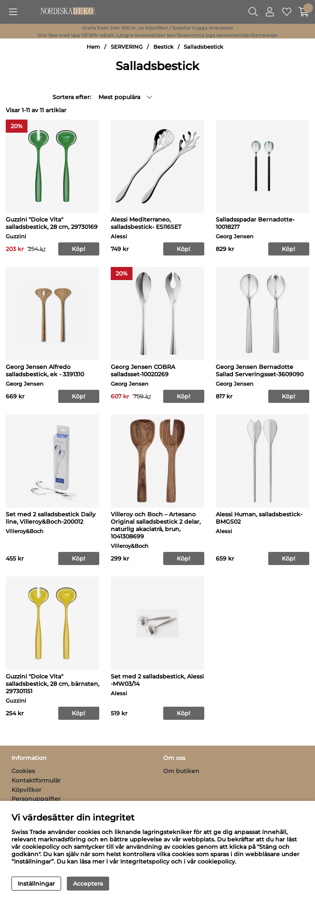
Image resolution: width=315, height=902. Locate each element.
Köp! (288, 558)
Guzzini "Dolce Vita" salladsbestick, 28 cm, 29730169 (52, 223)
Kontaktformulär (36, 780)
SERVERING (127, 47)
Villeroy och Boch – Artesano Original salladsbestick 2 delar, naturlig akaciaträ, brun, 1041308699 (156, 525)
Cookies (23, 771)
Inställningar (36, 883)
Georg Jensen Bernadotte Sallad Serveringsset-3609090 (260, 370)
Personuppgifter (36, 799)
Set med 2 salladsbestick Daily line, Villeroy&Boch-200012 (51, 518)
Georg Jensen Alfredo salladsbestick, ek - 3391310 (45, 370)
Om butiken (181, 771)
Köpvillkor (26, 789)
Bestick (163, 47)
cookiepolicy (216, 861)
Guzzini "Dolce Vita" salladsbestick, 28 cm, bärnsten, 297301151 (52, 684)
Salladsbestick (203, 47)
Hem (93, 47)
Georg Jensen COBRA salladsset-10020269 (143, 370)
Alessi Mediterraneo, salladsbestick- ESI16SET (146, 223)
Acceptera (88, 883)
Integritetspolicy (144, 861)
